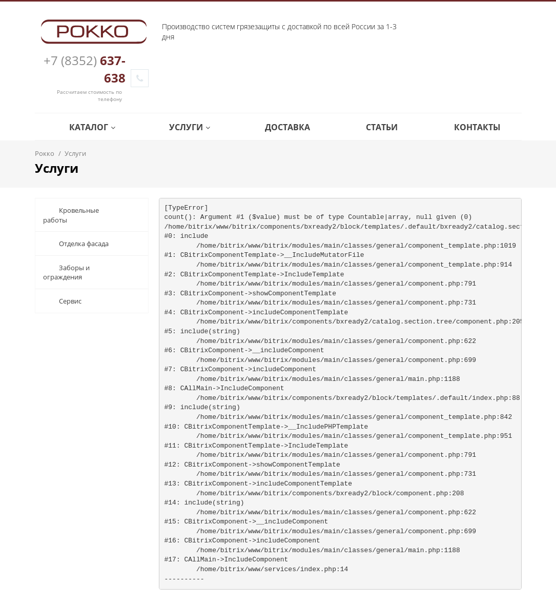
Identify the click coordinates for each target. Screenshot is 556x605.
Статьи (374, 127)
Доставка (280, 127)
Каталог (85, 127)
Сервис (62, 301)
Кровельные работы (71, 215)
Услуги (182, 127)
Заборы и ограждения (66, 272)
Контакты (470, 127)
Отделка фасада (76, 243)
